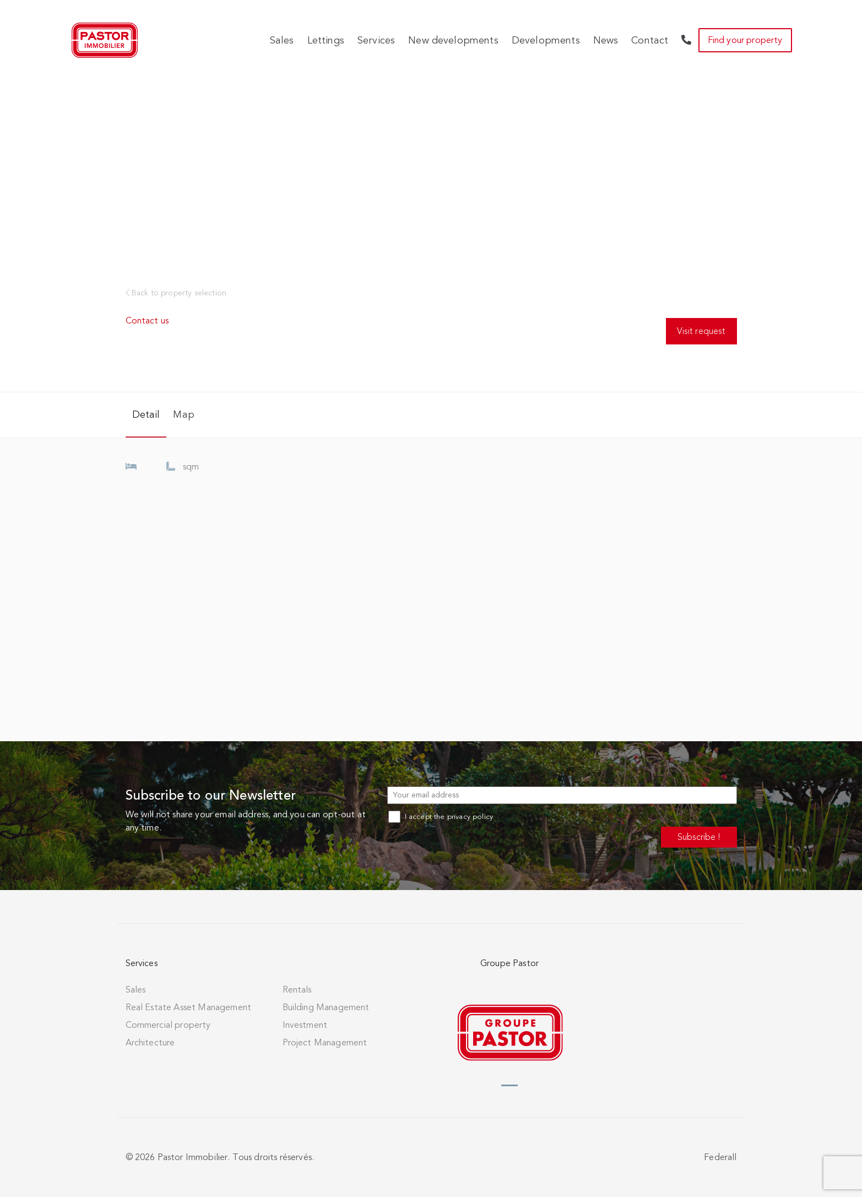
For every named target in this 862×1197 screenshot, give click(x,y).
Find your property (745, 40)
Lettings (325, 40)
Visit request (701, 331)
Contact (649, 40)
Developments (546, 40)
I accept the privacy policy (440, 816)
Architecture (150, 1042)
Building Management (326, 1007)
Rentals (297, 989)
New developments (453, 40)
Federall (720, 1157)
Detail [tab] (146, 414)
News (606, 40)
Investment (305, 1025)
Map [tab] (183, 414)
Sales (282, 40)
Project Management (325, 1042)
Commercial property (168, 1025)
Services (376, 40)
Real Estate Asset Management (188, 1007)
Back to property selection (176, 293)
